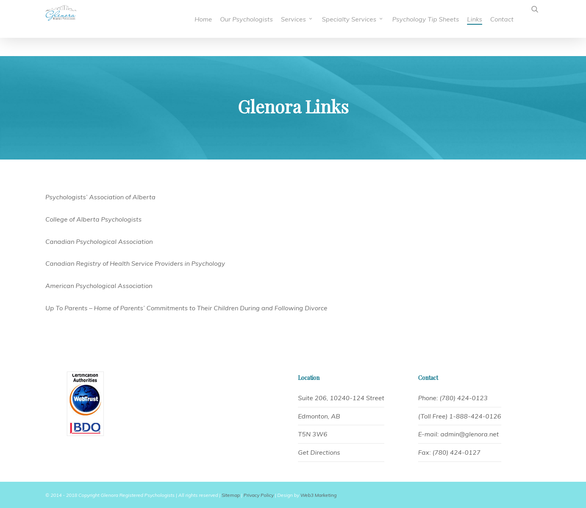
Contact (502, 19)
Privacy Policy (258, 495)
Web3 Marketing (318, 495)
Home (203, 19)
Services (297, 19)
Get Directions (319, 452)
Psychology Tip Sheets (425, 19)
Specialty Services (353, 19)
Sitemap (231, 495)
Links (474, 19)
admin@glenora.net (469, 434)
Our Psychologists (246, 19)
